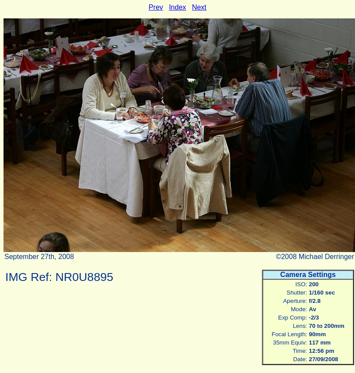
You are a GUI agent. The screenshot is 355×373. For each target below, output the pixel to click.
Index (177, 7)
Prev (156, 7)
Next (199, 7)
